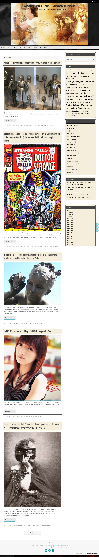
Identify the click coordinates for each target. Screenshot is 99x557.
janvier (71, 216)
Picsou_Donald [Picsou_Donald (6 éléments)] (89, 105)
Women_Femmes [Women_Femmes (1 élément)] (84, 115)
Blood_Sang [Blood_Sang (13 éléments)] (74, 76)
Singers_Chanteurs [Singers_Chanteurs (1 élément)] (69, 113)
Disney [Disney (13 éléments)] (75, 85)
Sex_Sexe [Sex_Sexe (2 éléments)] (85, 111)
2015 (70, 236)
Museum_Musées (30, 125)
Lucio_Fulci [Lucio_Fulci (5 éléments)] (70, 93)
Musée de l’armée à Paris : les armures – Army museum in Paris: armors (32, 63)
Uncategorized (70, 172)
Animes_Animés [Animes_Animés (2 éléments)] (83, 70)
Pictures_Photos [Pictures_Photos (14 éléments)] (73, 108)
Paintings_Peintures (71, 161)
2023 (70, 222)
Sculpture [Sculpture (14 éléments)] (77, 111)
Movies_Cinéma (70, 150)
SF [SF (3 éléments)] (90, 111)
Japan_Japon (29, 416)
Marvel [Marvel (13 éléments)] (84, 93)
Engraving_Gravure (71, 139)
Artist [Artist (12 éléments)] (69, 73)
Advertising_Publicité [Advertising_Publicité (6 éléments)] (72, 70)
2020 (70, 228)
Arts (35, 323)
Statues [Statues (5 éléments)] (77, 113)
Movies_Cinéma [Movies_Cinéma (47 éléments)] (84, 96)
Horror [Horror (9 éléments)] (85, 87)
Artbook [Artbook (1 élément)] (90, 70)
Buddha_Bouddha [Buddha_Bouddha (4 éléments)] (71, 79)
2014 (70, 238)
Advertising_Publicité (71, 125)
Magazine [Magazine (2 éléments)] (76, 93)
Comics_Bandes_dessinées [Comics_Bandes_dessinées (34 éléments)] (79, 81)
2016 (70, 234)
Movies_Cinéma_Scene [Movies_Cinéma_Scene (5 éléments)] (73, 99)
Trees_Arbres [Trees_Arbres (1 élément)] (78, 115)
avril (71, 212)
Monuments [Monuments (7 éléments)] (70, 96)
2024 (70, 220)
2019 (70, 230)
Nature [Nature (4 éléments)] (87, 102)
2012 (70, 242)
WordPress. (94, 553)
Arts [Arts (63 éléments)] (77, 73)
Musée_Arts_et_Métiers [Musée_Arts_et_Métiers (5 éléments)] (76, 102)
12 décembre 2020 (18, 125)
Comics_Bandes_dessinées (32, 246)
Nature (68, 158)
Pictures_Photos (46, 525)
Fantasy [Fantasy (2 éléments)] (82, 85)
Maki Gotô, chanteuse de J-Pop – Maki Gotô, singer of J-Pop (27, 331)
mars (71, 214)
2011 (70, 244)
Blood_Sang (69, 133)
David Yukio (8, 125)
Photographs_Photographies (32, 525)
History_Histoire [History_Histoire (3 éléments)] (71, 87)
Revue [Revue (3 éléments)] (90, 108)
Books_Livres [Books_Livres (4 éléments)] (85, 76)
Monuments (29, 323)
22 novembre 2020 (18, 323)
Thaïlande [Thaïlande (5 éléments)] (84, 113)
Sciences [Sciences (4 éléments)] (69, 111)
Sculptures (69, 167)
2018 (70, 232)
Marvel (56, 246)
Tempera (89, 553)
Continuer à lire (10, 120)
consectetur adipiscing (49, 547)
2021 (70, 226)
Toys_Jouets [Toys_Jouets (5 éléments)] (70, 116)
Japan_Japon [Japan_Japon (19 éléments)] (83, 90)
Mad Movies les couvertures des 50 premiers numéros (80, 195)
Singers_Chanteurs (71, 169)
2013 (70, 240)
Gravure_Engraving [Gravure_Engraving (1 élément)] (88, 84)
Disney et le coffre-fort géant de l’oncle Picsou (78, 197)
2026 (70, 210)
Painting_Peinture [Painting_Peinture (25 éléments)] (75, 105)
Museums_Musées (49, 125)
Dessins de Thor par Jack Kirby (74, 192)
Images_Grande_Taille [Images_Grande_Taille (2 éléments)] (71, 90)
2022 (70, 224)
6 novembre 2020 (18, 525)
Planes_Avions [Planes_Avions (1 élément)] (84, 108)
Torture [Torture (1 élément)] (90, 113)
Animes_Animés (70, 128)
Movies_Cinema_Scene (72, 153)
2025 (70, 218)
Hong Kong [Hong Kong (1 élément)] (79, 87)
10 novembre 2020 (18, 416)
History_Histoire (41, 125)
